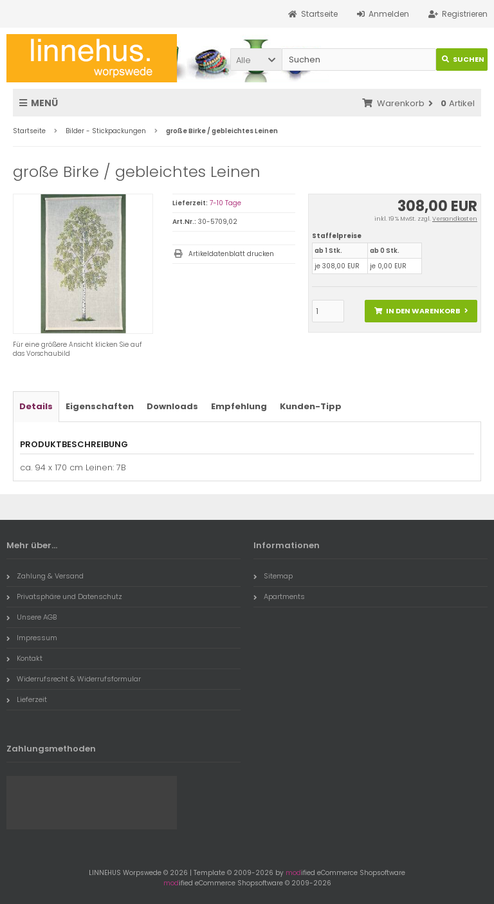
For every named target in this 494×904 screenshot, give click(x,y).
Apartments (279, 596)
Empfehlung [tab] (239, 406)
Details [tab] (36, 406)
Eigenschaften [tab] (100, 406)
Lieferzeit (26, 699)
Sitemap (273, 576)
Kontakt (24, 658)
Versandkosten (454, 219)
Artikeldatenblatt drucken (231, 254)
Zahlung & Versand (45, 576)
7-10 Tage (225, 203)
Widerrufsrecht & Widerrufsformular (73, 679)
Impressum (31, 637)
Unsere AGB (31, 617)
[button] (256, 59)
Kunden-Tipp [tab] (311, 406)
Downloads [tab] (172, 406)
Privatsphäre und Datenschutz (64, 596)
